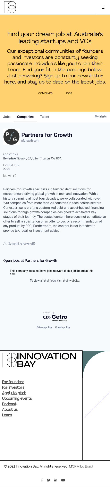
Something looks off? (19, 243)
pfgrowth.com (30, 140)
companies (25, 117)
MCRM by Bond (81, 466)
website (74, 280)
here (9, 82)
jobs (6, 117)
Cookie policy (62, 327)
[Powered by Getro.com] (55, 317)
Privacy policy (44, 327)
